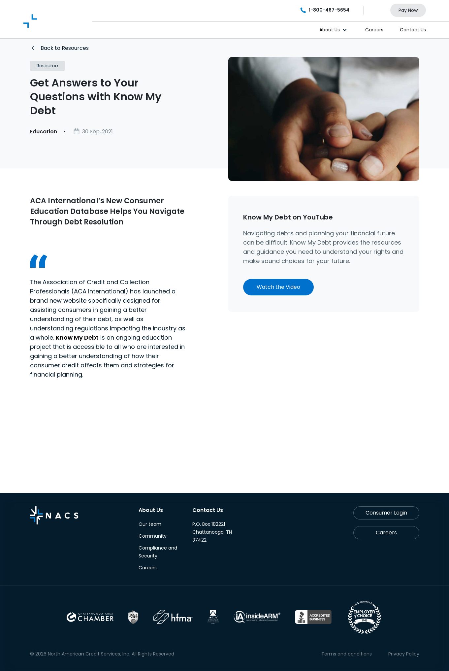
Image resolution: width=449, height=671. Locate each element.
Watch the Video (278, 287)
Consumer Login (386, 513)
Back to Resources (60, 48)
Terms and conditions (346, 654)
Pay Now (408, 10)
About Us (329, 29)
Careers (374, 29)
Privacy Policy (403, 654)
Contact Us (413, 29)
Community (153, 536)
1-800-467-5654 (325, 10)
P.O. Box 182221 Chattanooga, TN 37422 (212, 532)
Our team (150, 524)
